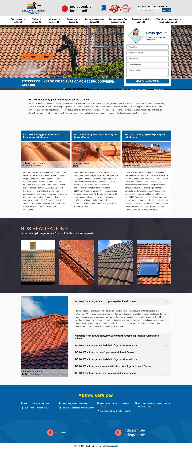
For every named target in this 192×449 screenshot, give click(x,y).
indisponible (80, 6)
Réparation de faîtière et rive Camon (115, 411)
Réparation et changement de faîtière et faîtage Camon (154, 405)
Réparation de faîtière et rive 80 (141, 20)
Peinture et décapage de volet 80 (94, 20)
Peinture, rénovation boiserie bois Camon (114, 405)
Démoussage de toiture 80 (18, 20)
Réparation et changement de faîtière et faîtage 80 (168, 20)
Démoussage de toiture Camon (75, 403)
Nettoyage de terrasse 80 (54, 20)
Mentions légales (110, 446)
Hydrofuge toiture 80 (36, 20)
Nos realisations (37, 57)
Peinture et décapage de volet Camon (78, 408)
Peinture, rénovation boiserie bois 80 (118, 20)
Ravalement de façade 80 (73, 20)
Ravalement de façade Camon (36, 408)
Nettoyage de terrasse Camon (36, 403)
